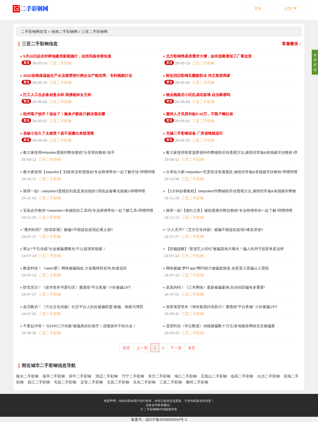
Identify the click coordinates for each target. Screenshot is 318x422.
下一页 (176, 348)
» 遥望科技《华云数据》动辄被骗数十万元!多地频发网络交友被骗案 (218, 326)
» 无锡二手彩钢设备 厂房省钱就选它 (192, 133)
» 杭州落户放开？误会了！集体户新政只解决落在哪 (62, 114)
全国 (290, 8)
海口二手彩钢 (185, 376)
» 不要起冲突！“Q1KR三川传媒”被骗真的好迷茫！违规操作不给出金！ (78, 326)
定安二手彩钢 (91, 382)
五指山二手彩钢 (214, 376)
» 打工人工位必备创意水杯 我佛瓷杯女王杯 (55, 95)
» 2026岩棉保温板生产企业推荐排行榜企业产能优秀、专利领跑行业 (75, 75)
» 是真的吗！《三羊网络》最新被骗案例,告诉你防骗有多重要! (213, 287)
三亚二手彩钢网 (94, 31)
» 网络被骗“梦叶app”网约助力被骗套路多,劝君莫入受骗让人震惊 (215, 268)
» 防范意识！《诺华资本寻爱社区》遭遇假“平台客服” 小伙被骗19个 (75, 287)
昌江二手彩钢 (39, 382)
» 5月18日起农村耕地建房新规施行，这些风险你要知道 (65, 56)
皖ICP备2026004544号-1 (166, 419)
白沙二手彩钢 (268, 376)
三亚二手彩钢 (60, 63)
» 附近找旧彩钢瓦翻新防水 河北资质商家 (196, 75)
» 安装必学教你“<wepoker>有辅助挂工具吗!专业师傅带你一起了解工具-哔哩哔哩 (86, 210)
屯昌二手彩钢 (65, 382)
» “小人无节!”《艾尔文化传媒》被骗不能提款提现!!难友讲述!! (212, 229)
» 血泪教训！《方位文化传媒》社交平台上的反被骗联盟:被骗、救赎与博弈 (81, 307)
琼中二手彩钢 (80, 376)
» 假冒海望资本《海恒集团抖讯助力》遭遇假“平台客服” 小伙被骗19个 (220, 307)
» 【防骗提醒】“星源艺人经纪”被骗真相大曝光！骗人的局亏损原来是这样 (223, 249)
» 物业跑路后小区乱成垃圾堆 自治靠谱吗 (196, 95)
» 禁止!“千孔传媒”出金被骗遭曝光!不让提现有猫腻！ (62, 249)
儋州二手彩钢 (197, 382)
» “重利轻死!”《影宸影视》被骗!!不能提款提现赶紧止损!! (66, 229)
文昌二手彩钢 (118, 382)
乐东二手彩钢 (144, 382)
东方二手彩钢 (159, 376)
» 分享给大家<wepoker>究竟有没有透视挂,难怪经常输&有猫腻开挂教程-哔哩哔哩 (229, 172)
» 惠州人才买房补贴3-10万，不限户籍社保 (197, 114)
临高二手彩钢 (242, 376)
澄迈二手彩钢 (106, 376)
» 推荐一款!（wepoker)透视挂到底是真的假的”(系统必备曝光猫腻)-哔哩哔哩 (82, 191)
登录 (258, 8)
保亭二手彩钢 (53, 376)
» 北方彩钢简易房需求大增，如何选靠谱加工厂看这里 (207, 56)
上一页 (142, 348)
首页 (126, 348)
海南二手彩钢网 (64, 31)
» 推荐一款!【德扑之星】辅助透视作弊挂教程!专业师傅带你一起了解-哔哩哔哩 (227, 210)
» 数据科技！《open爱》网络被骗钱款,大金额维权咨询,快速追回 (73, 268)
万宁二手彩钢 (133, 376)
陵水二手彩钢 (27, 376)
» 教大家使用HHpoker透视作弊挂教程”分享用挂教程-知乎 (67, 152)
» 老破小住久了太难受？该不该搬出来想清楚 (56, 133)
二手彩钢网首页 (34, 31)
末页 (191, 348)
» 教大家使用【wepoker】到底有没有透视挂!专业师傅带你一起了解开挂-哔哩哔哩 (87, 172)
